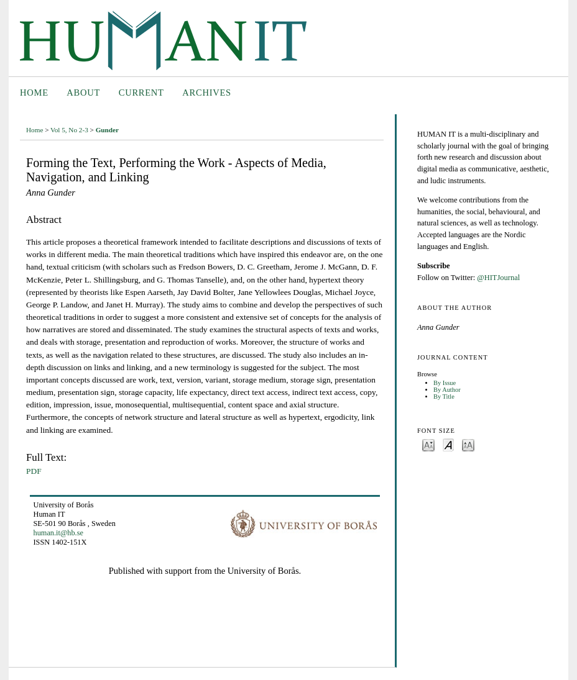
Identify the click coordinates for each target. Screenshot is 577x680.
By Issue (444, 382)
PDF (34, 471)
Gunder (107, 130)
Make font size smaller (428, 444)
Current (141, 92)
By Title (444, 396)
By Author (447, 389)
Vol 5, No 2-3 (69, 130)
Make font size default (448, 444)
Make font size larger (468, 444)
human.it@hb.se (58, 532)
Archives (206, 92)
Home (34, 92)
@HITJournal (498, 277)
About (83, 92)
